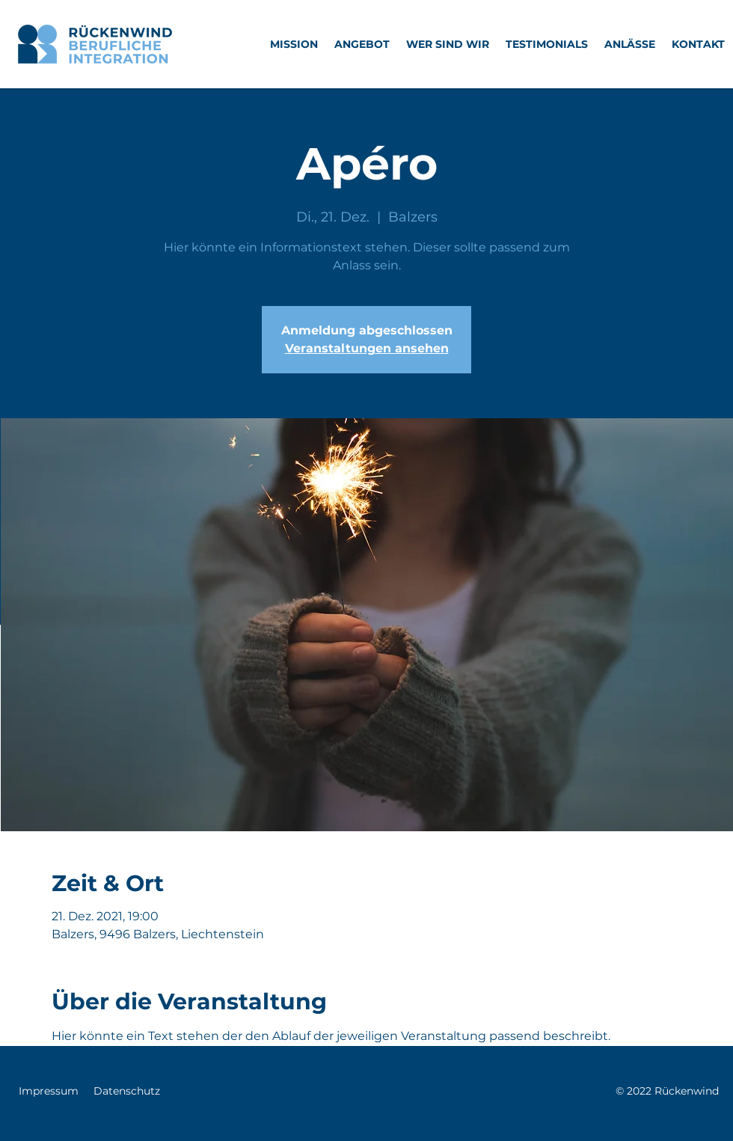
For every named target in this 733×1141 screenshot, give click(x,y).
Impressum (49, 1091)
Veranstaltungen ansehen (367, 348)
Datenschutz (126, 1091)
